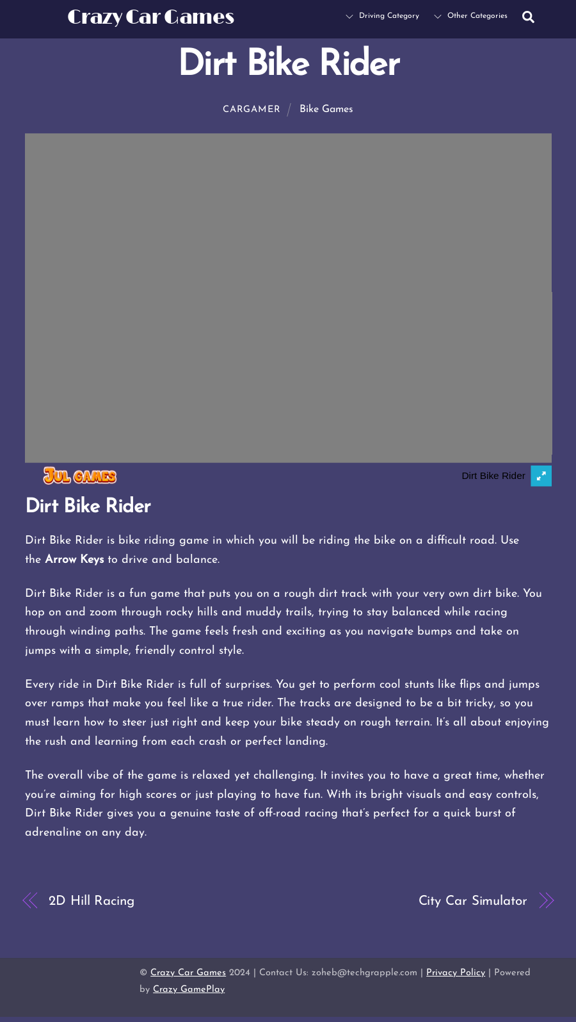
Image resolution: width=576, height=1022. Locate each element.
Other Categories (471, 16)
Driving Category (382, 16)
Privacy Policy (455, 973)
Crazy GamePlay (189, 989)
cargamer (252, 110)
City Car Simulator (473, 901)
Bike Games (326, 109)
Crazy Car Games (188, 973)
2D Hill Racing (91, 901)
